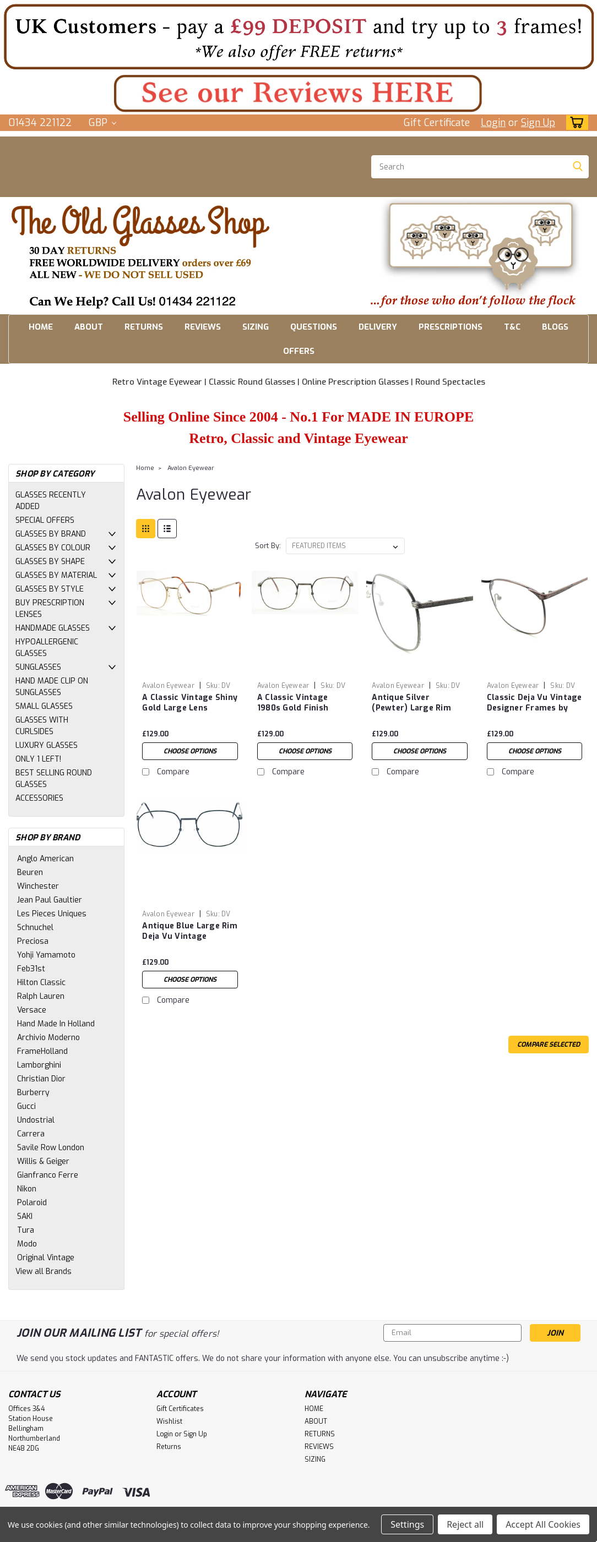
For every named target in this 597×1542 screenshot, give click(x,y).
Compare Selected (548, 1044)
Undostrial (36, 1120)
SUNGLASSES (38, 667)
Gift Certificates (180, 1408)
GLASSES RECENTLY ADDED (50, 501)
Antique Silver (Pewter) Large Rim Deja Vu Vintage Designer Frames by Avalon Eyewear (412, 703)
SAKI (24, 1216)
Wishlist (169, 1421)
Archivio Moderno (48, 1037)
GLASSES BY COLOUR (52, 548)
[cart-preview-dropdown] (575, 122)
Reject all (465, 1524)
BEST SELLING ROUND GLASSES (53, 779)
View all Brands (43, 1271)
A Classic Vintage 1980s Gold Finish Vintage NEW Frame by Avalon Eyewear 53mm (303, 703)
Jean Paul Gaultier (49, 900)
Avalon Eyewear (190, 468)
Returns (168, 1446)
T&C (512, 326)
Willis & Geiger (43, 1161)
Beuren (30, 872)
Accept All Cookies (543, 1524)
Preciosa (32, 941)
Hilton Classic (41, 982)
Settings (407, 1524)
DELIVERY (378, 326)
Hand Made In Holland (56, 1024)
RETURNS (143, 326)
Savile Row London (50, 1147)
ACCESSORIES (39, 798)
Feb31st (31, 969)
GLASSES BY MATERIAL (56, 575)
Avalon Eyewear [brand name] (168, 685)
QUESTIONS (313, 326)
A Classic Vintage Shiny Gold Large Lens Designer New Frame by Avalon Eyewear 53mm (189, 703)
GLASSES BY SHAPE (50, 561)
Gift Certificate (437, 122)
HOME (41, 326)
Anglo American (45, 859)
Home (145, 468)
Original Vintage (45, 1258)
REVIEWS (202, 326)
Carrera (31, 1134)
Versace (31, 1010)
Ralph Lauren (40, 996)
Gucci (26, 1106)
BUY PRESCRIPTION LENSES (49, 609)
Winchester (38, 886)
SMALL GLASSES (44, 706)
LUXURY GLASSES (46, 745)
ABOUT (88, 326)
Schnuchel (35, 927)
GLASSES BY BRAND (50, 534)
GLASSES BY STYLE (49, 589)
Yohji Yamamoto (46, 955)
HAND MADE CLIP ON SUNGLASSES (51, 687)
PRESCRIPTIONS (450, 326)
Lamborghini (39, 1065)
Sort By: (268, 545)
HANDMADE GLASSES (52, 628)
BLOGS (555, 326)
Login (493, 122)
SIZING (255, 326)
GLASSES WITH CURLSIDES (41, 726)
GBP (102, 122)
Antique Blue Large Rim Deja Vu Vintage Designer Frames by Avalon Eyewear (189, 932)
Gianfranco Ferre (47, 1175)
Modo (27, 1244)
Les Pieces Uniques (51, 914)
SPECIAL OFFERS (44, 520)
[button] (298, 36)
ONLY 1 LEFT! (38, 759)
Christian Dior (41, 1079)
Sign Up (538, 122)
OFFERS (298, 351)
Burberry (33, 1092)
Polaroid (32, 1202)
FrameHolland (42, 1051)
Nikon (26, 1189)
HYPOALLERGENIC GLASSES (46, 648)
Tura (25, 1230)
